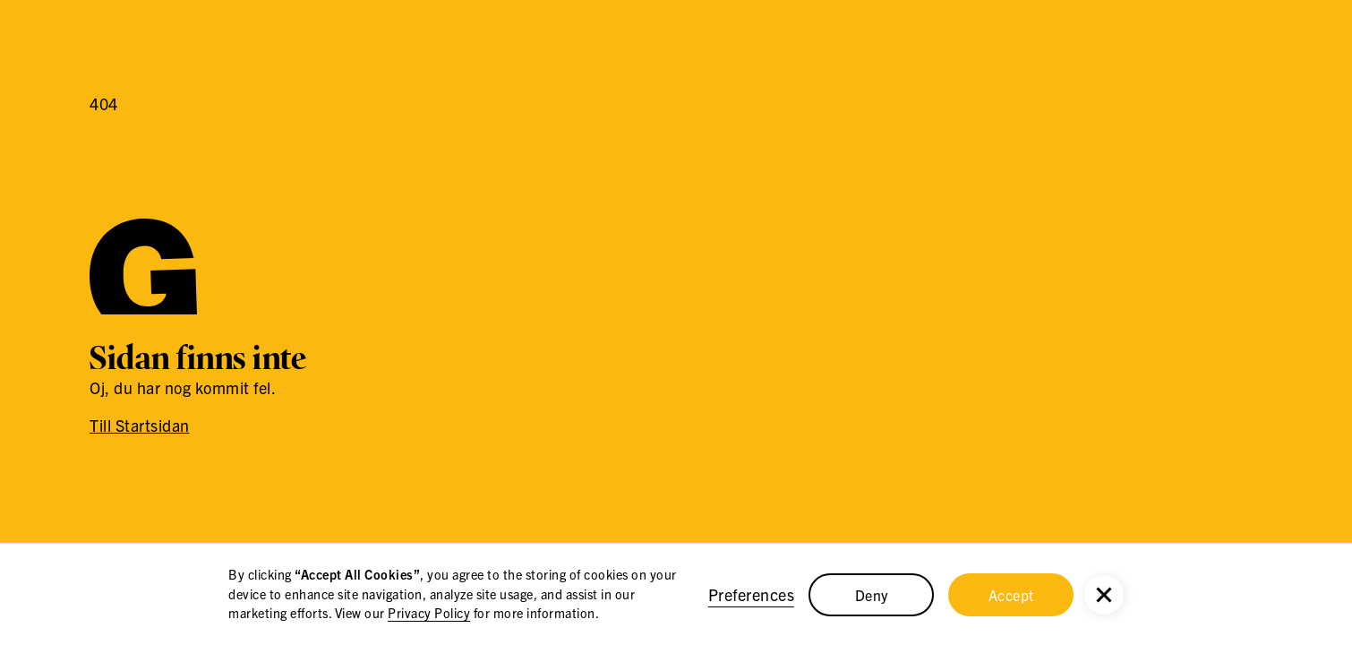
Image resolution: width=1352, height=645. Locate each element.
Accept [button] (1011, 595)
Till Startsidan (140, 425)
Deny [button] (871, 595)
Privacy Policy (429, 613)
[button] (1104, 595)
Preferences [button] (751, 594)
